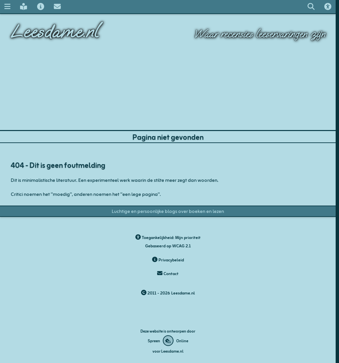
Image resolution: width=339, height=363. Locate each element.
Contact (168, 273)
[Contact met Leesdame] (57, 6)
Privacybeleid (168, 259)
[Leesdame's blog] (23, 6)
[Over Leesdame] (40, 6)
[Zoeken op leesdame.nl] (311, 6)
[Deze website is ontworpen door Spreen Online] (168, 340)
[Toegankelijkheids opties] (327, 6)
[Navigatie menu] (7, 6)
